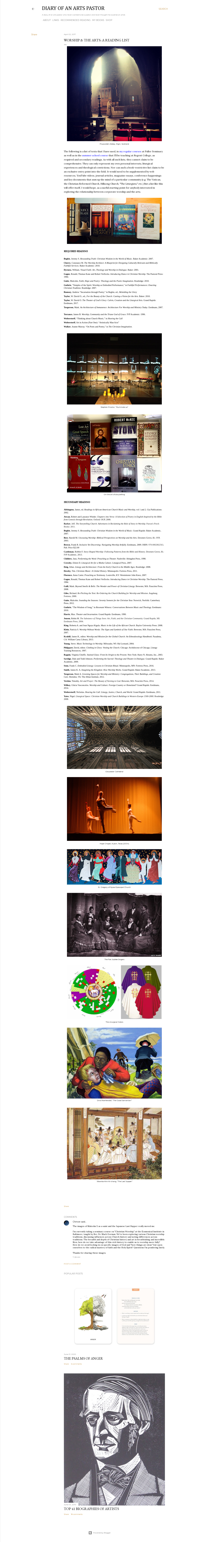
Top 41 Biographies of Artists (91, 1508)
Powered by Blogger (99, 1533)
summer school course (95, 155)
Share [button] (34, 34)
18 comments (77, 1514)
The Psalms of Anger (83, 1358)
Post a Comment (72, 1264)
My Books (97, 20)
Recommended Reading (74, 20)
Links (54, 20)
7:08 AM (76, 1257)
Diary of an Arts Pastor (73, 8)
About (46, 20)
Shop (108, 20)
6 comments (76, 1364)
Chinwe (76, 1221)
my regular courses (130, 151)
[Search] (163, 8)
